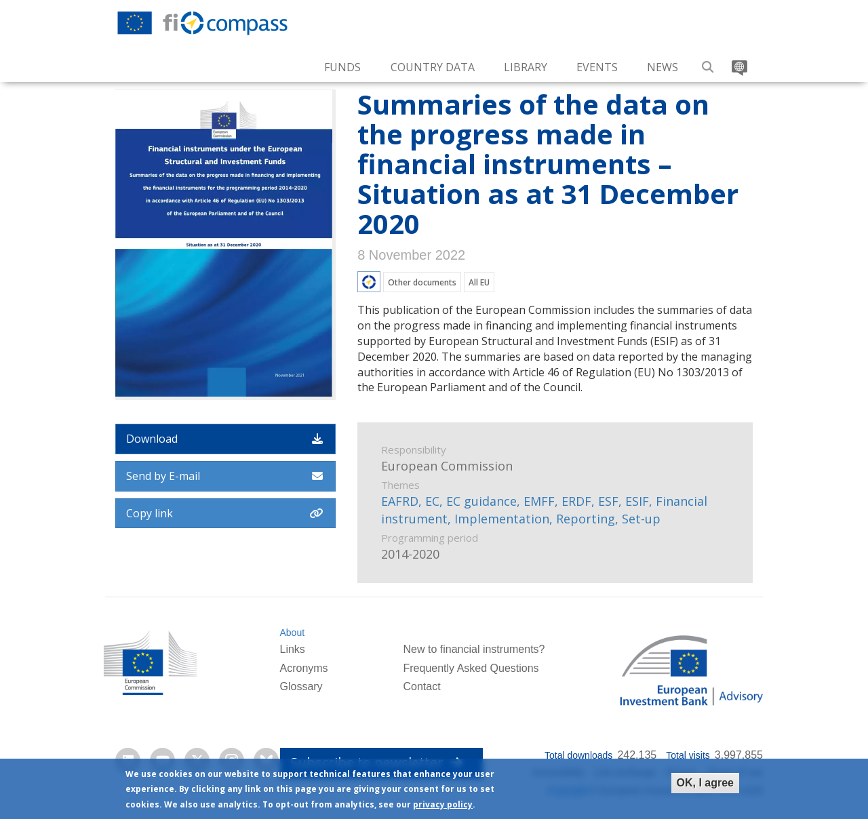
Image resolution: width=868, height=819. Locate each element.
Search (708, 62)
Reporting (585, 519)
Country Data (433, 67)
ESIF (637, 501)
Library (525, 67)
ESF (608, 501)
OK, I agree (705, 784)
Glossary (300, 686)
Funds (342, 67)
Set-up (641, 519)
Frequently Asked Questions (470, 668)
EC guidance (481, 501)
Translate (738, 62)
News (662, 67)
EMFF (539, 501)
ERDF (576, 501)
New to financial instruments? (474, 649)
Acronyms (303, 668)
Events (597, 67)
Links (291, 649)
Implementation (501, 519)
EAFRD (399, 501)
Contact (421, 686)
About (291, 632)
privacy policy (443, 806)
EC (432, 501)
